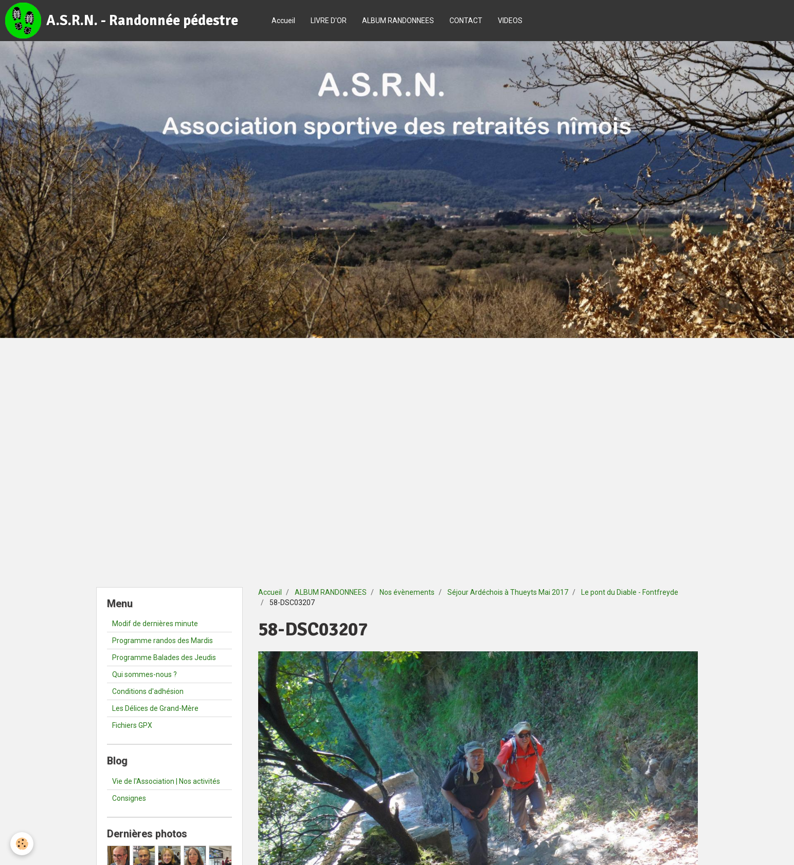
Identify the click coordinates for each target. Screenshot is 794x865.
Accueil (283, 20)
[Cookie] (21, 843)
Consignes (129, 798)
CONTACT (465, 20)
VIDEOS (510, 20)
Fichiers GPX (132, 725)
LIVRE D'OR (329, 20)
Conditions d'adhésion (148, 691)
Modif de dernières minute (155, 623)
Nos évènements (407, 592)
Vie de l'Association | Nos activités (166, 781)
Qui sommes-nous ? (144, 674)
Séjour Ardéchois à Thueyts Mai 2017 (507, 592)
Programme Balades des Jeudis (164, 657)
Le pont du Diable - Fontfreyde (629, 592)
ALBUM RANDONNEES (398, 20)
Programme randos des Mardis (162, 640)
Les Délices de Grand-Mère (155, 708)
